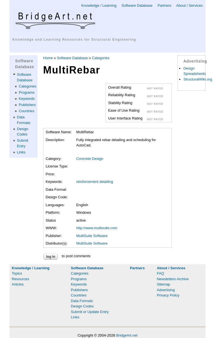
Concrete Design (89, 159)
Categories (27, 86)
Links (21, 152)
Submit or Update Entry (90, 312)
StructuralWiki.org (197, 79)
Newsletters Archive (173, 279)
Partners (164, 5)
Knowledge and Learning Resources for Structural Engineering (74, 40)
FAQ (160, 273)
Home (48, 58)
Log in (50, 257)
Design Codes (82, 306)
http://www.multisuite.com (96, 228)
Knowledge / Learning (98, 5)
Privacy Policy (168, 295)
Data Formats (82, 301)
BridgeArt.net (126, 335)
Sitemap (163, 284)
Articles (18, 284)
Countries (26, 111)
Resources (20, 279)
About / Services (189, 5)
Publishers (27, 105)
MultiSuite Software (92, 236)
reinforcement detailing (94, 182)
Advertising (166, 290)
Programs (26, 92)
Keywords (27, 98)
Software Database (137, 5)
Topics (17, 273)
